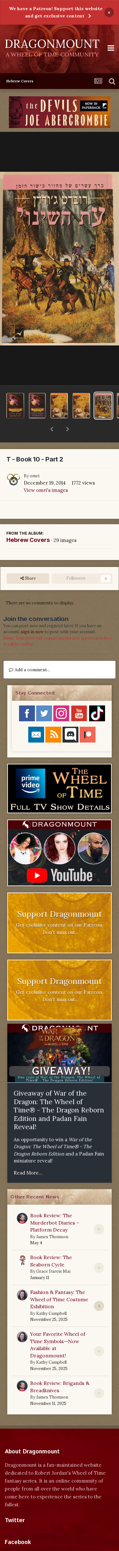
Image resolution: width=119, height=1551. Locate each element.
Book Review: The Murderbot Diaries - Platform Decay (54, 1206)
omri (34, 459)
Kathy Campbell (51, 1297)
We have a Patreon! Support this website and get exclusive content (55, 12)
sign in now (32, 615)
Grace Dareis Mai (53, 1255)
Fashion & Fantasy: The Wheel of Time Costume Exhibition (59, 1282)
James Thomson (52, 1220)
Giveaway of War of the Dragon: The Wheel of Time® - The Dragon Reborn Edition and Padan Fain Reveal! (59, 1093)
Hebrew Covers (28, 523)
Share (28, 562)
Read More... (28, 1156)
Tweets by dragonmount (33, 1515)
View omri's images (46, 474)
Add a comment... (29, 653)
